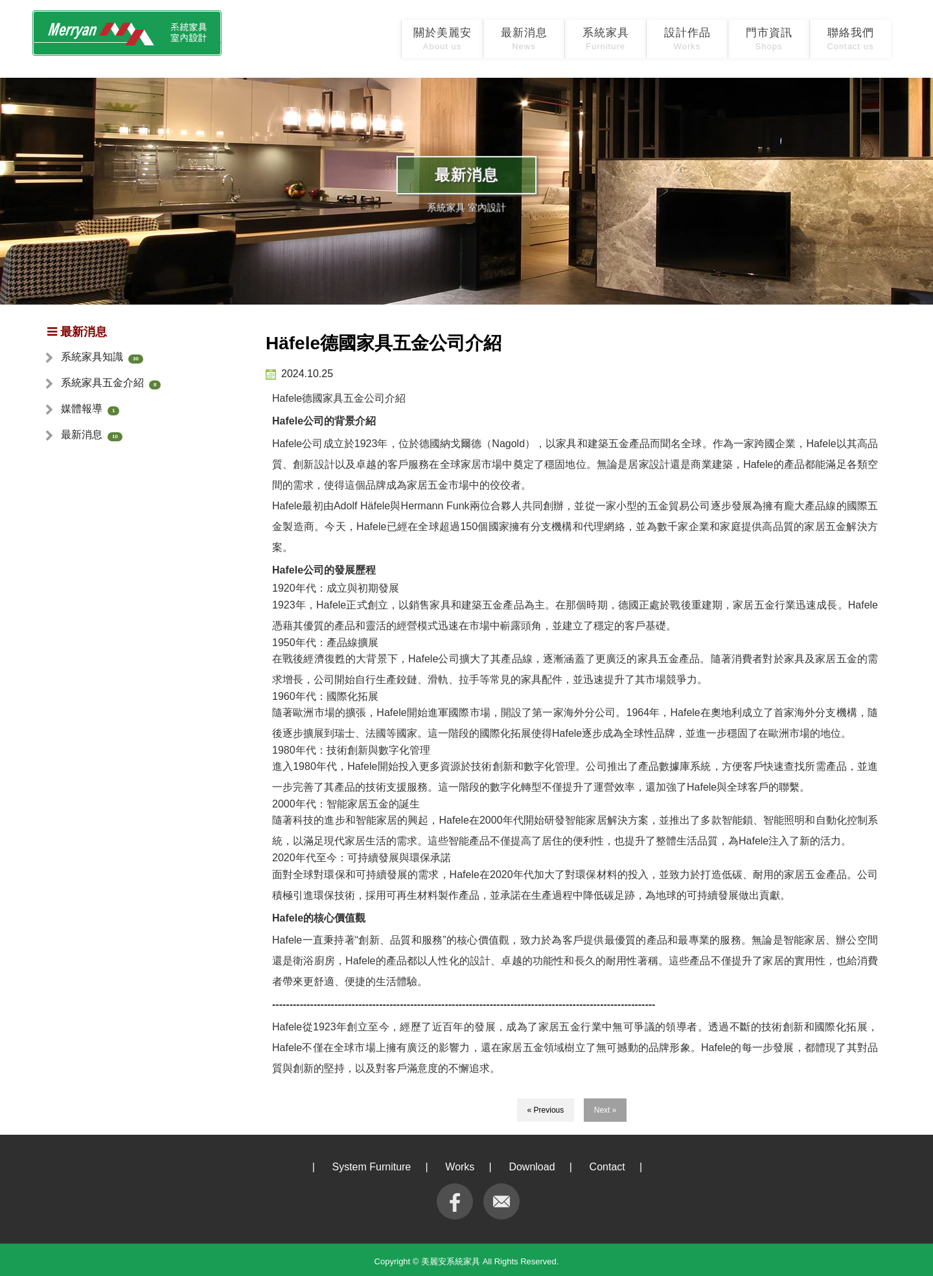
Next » (605, 1110)
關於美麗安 (442, 39)
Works (459, 1166)
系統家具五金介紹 (102, 382)
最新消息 (524, 39)
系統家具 (605, 39)
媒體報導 (81, 408)
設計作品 (687, 39)
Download (532, 1166)
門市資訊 (769, 39)
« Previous (545, 1110)
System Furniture (371, 1166)
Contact (607, 1166)
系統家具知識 (92, 356)
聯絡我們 (850, 39)
